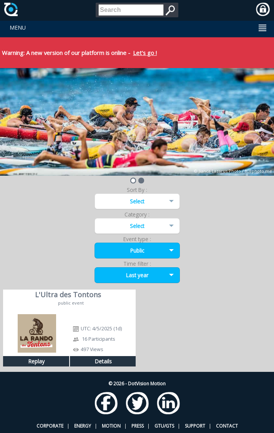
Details (103, 361)
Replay (36, 361)
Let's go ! (145, 53)
